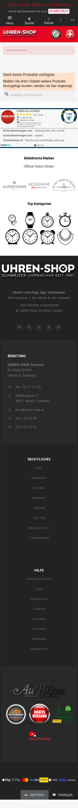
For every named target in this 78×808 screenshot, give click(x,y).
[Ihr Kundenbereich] (60, 20)
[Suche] (39, 95)
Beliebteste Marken (39, 158)
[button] (29, 19)
